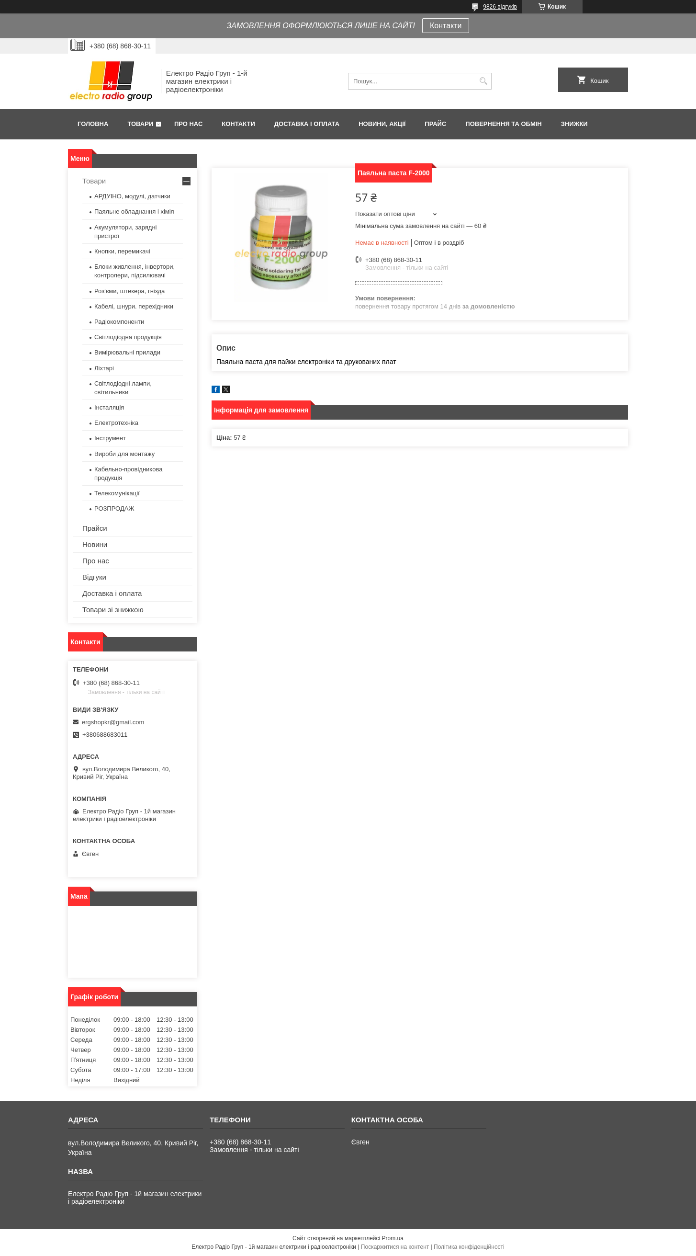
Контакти (446, 26)
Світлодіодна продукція (128, 337)
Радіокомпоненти (119, 321)
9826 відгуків (500, 6)
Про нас (188, 123)
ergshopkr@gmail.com (113, 722)
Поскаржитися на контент (395, 1247)
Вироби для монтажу (124, 453)
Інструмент (110, 438)
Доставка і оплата (306, 123)
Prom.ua (393, 1238)
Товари (140, 123)
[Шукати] (483, 81)
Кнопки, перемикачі (122, 251)
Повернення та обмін (503, 123)
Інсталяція (109, 407)
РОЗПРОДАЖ (114, 508)
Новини (94, 544)
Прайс (435, 123)
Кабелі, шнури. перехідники (133, 306)
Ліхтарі (104, 368)
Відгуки (94, 577)
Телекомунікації (117, 493)
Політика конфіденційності (469, 1247)
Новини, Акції (382, 123)
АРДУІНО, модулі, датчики (132, 196)
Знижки (574, 123)
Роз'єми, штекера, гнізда (129, 291)
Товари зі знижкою (113, 609)
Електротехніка (116, 422)
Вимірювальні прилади (127, 352)
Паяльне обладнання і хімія (134, 211)
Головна (93, 123)
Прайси (94, 528)
